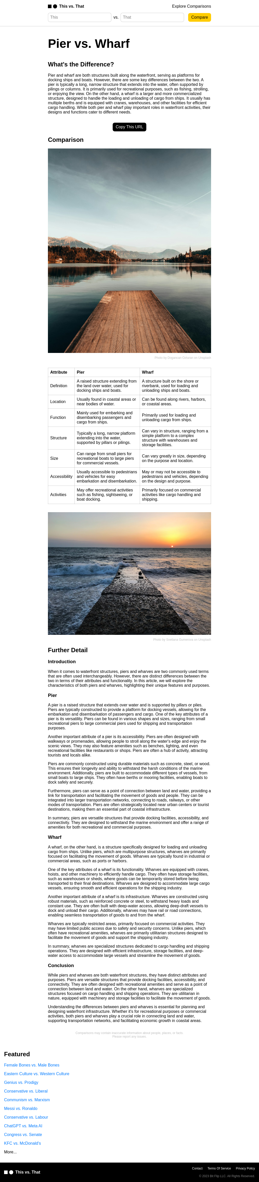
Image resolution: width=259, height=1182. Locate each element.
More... (10, 1152)
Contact (197, 1168)
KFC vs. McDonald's (22, 1143)
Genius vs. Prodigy (21, 1082)
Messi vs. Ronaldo (20, 1108)
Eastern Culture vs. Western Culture (36, 1074)
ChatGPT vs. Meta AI (23, 1126)
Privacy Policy (245, 1168)
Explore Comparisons (191, 6)
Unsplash (204, 358)
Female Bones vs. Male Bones (31, 1065)
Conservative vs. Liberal (26, 1091)
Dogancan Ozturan (180, 358)
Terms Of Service (219, 1168)
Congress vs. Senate (23, 1134)
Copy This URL (129, 127)
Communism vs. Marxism (27, 1100)
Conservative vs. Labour (26, 1117)
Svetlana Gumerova (179, 639)
